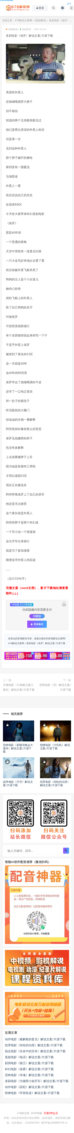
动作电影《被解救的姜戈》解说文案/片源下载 (35, 1039)
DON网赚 (36, 1113)
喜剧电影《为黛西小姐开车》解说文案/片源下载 (36, 1081)
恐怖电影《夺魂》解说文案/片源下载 (29, 1075)
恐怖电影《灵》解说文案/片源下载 (55, 687)
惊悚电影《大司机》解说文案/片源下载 (55, 746)
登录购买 (37, 624)
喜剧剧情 (25, 29)
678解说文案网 (23, 20)
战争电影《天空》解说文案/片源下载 (18, 783)
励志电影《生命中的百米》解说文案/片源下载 (35, 1051)
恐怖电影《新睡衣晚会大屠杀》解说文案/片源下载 (18, 748)
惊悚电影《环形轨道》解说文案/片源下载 (32, 1093)
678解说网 (23, 1113)
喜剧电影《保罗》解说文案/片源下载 (45, 643)
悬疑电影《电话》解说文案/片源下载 (29, 1057)
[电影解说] (40, 20)
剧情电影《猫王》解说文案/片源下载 (29, 1063)
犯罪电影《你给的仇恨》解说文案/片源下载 (55, 783)
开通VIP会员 (51, 1113)
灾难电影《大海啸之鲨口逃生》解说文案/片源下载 (19, 687)
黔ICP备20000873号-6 (54, 1122)
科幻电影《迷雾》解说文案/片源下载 (29, 1069)
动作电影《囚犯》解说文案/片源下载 (29, 1087)
